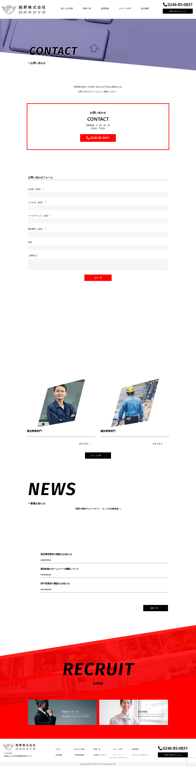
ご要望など (33, 256)
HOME (58, 750)
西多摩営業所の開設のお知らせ (56, 554)
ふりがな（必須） (36, 203)
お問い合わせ (118, 756)
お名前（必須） (35, 190)
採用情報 (105, 8)
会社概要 (145, 8)
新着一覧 (87, 8)
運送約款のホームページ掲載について (59, 569)
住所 (30, 243)
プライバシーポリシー (140, 756)
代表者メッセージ (100, 756)
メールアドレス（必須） (39, 216)
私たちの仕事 (67, 8)
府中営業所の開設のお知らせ (55, 584)
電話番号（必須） (36, 230)
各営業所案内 (79, 756)
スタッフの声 (125, 8)
